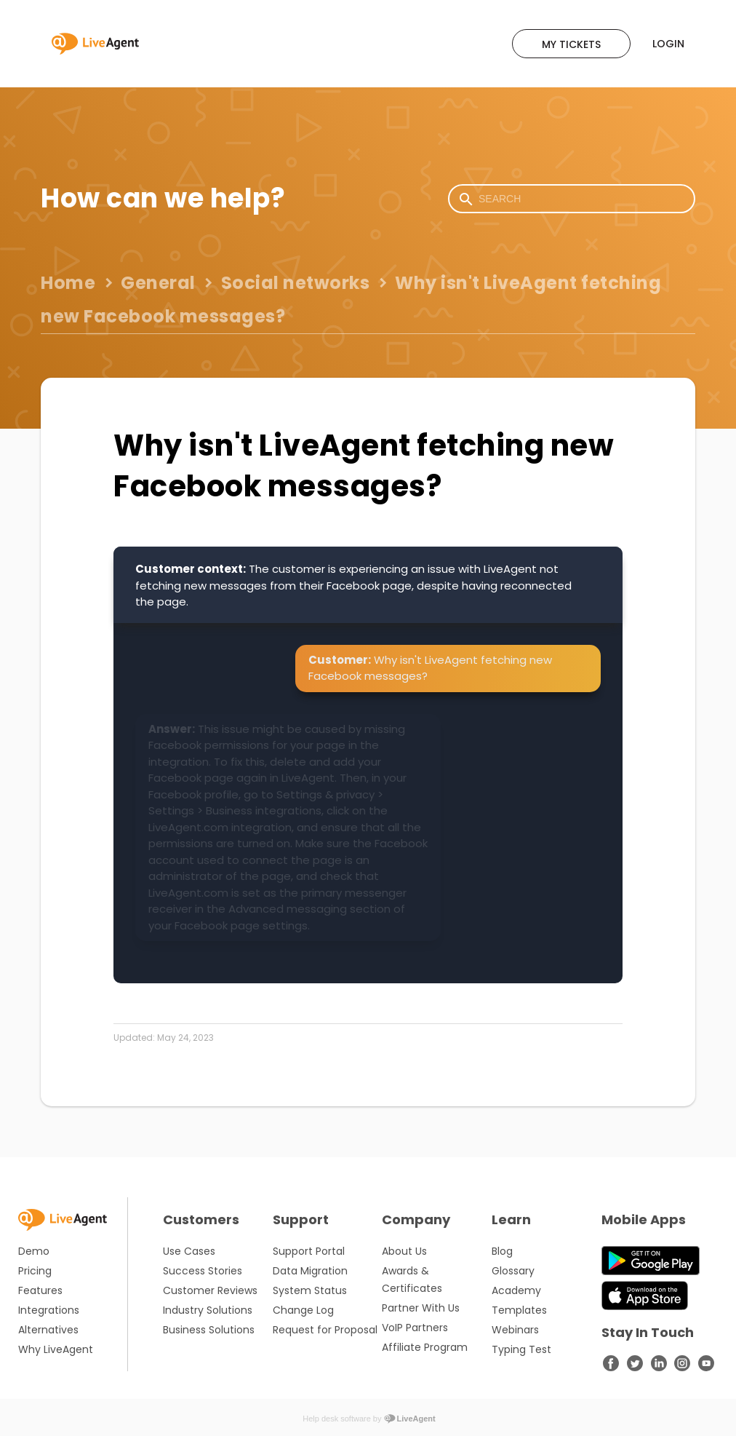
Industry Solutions (207, 1310)
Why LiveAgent (55, 1349)
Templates (519, 1310)
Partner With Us (421, 1308)
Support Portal (309, 1251)
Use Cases (189, 1251)
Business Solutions (209, 1329)
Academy (516, 1290)
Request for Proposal (325, 1329)
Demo (33, 1251)
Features (40, 1290)
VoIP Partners (415, 1327)
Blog (502, 1251)
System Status (310, 1290)
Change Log (303, 1310)
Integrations (48, 1310)
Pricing (35, 1271)
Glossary (513, 1271)
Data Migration (310, 1271)
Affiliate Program (425, 1347)
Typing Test (521, 1349)
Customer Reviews (210, 1290)
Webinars (515, 1329)
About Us (404, 1251)
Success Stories (202, 1271)
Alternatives (48, 1329)
